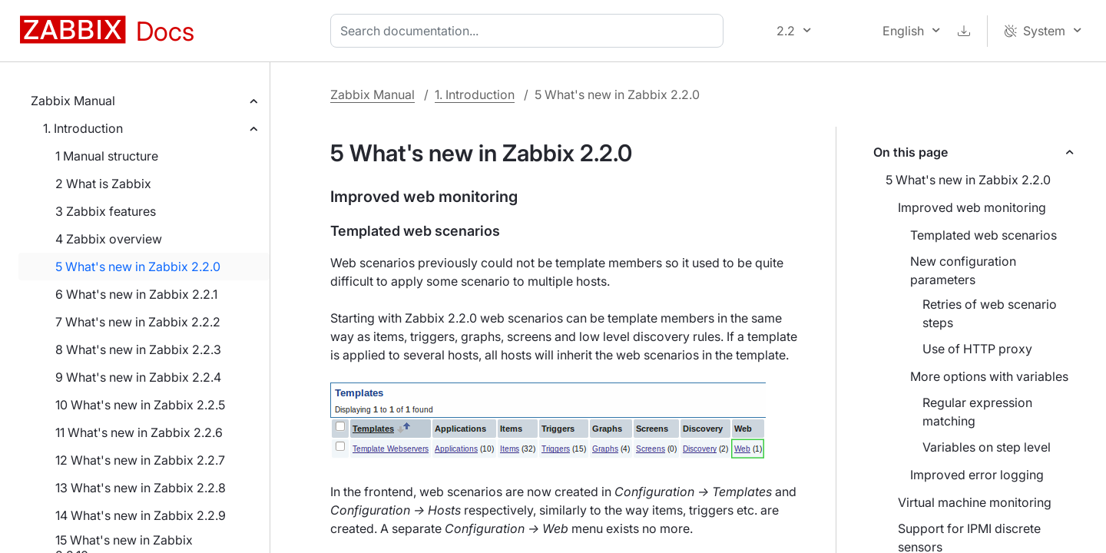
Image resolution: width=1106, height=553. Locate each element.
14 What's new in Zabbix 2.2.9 (140, 515)
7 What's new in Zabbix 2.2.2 (137, 321)
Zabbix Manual (73, 100)
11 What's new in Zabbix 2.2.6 (139, 432)
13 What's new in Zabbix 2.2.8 (140, 487)
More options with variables (989, 376)
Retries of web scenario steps (989, 313)
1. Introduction (83, 128)
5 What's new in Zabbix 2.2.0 (137, 266)
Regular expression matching (977, 412)
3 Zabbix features (105, 211)
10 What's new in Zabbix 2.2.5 (140, 404)
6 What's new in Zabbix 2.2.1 (136, 294)
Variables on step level (986, 447)
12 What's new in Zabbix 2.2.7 (140, 460)
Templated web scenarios (983, 235)
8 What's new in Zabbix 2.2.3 (138, 349)
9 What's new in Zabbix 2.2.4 (138, 377)
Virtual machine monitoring (974, 502)
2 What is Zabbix (103, 183)
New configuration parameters (963, 270)
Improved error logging (977, 474)
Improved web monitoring (972, 207)
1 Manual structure (106, 156)
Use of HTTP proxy (977, 348)
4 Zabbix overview (108, 239)
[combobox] (530, 30)
